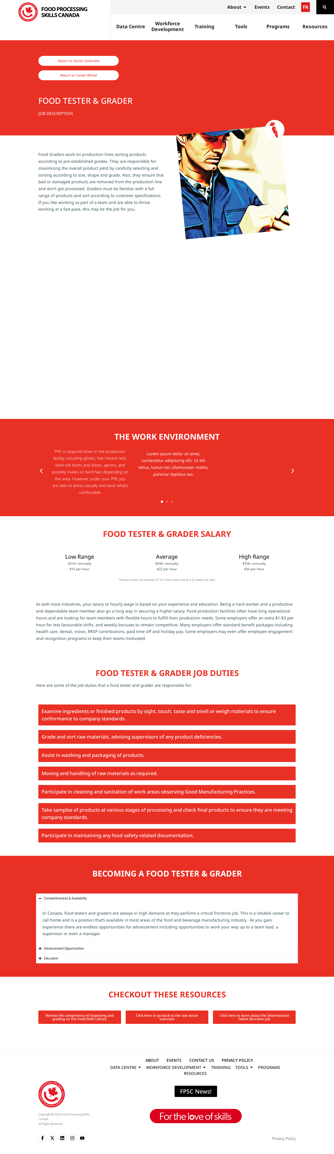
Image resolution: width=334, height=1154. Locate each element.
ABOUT (152, 1060)
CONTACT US (201, 1060)
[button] (41, 471)
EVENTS (174, 1060)
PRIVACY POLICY (237, 1060)
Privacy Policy (284, 1138)
